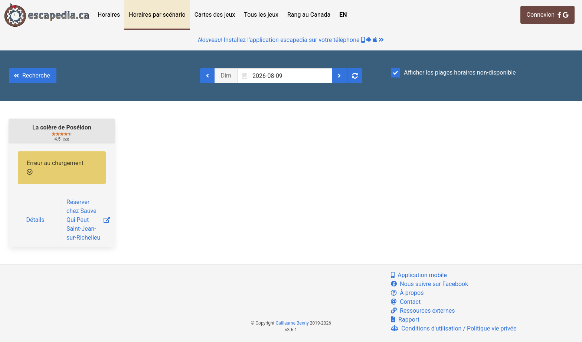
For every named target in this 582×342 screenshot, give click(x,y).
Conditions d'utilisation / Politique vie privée (453, 328)
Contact (406, 301)
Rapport (405, 319)
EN (343, 14)
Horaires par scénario (157, 14)
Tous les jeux (261, 14)
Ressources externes (423, 310)
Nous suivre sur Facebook (429, 283)
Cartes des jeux (214, 14)
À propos (407, 292)
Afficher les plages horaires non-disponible (453, 72)
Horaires (109, 14)
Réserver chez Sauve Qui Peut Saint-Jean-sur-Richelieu (88, 219)
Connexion (547, 14)
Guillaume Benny (292, 323)
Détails (35, 219)
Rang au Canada (308, 14)
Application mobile (419, 275)
